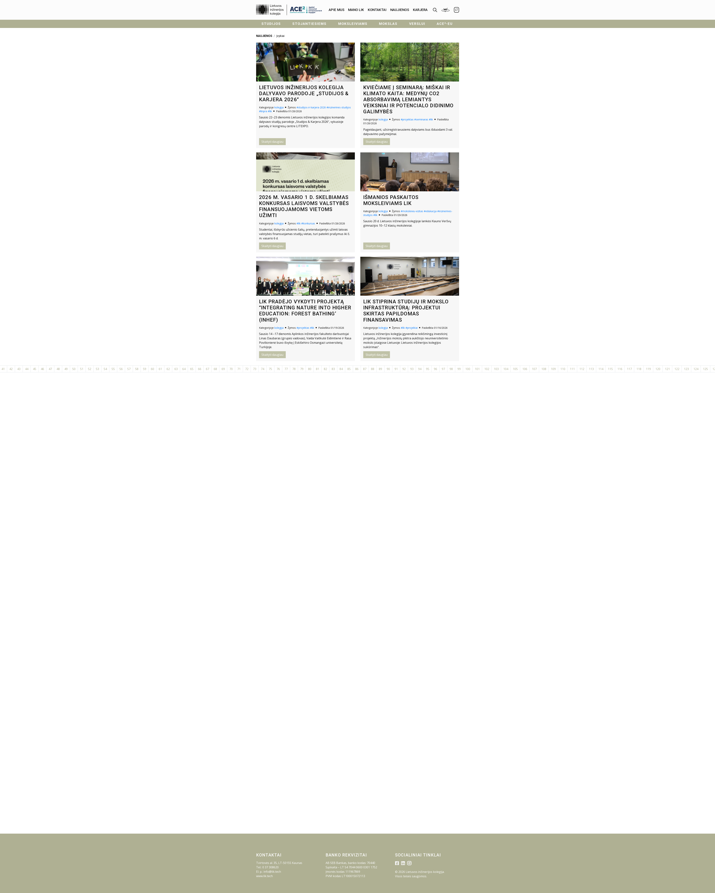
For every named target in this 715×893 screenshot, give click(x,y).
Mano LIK (356, 10)
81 (317, 369)
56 (121, 369)
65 (191, 369)
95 (427, 369)
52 (89, 369)
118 (638, 369)
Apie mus (336, 10)
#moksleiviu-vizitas (412, 211)
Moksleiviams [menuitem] (352, 24)
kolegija (279, 107)
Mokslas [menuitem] (388, 24)
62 (168, 369)
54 (105, 369)
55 (113, 369)
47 (50, 369)
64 (184, 369)
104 (505, 369)
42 (11, 369)
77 (286, 369)
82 (325, 369)
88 (372, 369)
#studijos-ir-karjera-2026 (311, 107)
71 (239, 369)
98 (451, 369)
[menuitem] (336, 10)
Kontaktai (377, 10)
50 (74, 369)
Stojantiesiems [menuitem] (309, 24)
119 (648, 369)
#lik (270, 111)
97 (443, 369)
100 (467, 369)
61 (160, 369)
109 (553, 369)
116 (619, 369)
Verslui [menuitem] (417, 24)
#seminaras (421, 119)
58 (136, 369)
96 (435, 369)
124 (695, 369)
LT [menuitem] (456, 10)
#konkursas (308, 223)
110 (562, 369)
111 (572, 369)
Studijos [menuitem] (271, 24)
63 (176, 369)
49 (66, 369)
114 (600, 369)
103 (496, 369)
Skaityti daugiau (272, 142)
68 (215, 369)
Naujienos (399, 10)
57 (129, 369)
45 (34, 369)
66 (199, 369)
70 (231, 369)
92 (404, 369)
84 (341, 369)
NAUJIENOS (264, 36)
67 (207, 369)
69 (223, 369)
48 (58, 369)
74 (262, 369)
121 (667, 369)
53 (97, 369)
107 (534, 369)
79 (301, 369)
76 (278, 369)
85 (349, 369)
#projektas (407, 119)
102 (486, 369)
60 (152, 369)
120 (657, 369)
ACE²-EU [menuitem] (445, 24)
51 (81, 369)
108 (543, 369)
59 (144, 369)
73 (254, 369)
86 (357, 369)
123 (686, 369)
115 (610, 369)
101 (477, 369)
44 (26, 369)
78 (294, 369)
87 (364, 369)
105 (515, 369)
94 (419, 369)
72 (246, 369)
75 (270, 369)
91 (396, 369)
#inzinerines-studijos (339, 107)
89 (380, 369)
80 (309, 369)
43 (18, 369)
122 (676, 369)
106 (524, 369)
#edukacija (430, 211)
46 (42, 369)
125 (705, 369)
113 (591, 369)
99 (459, 369)
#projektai (411, 327)
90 (388, 369)
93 (412, 369)
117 (629, 369)
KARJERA (420, 10)
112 (581, 369)
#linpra (263, 111)
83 (333, 369)
